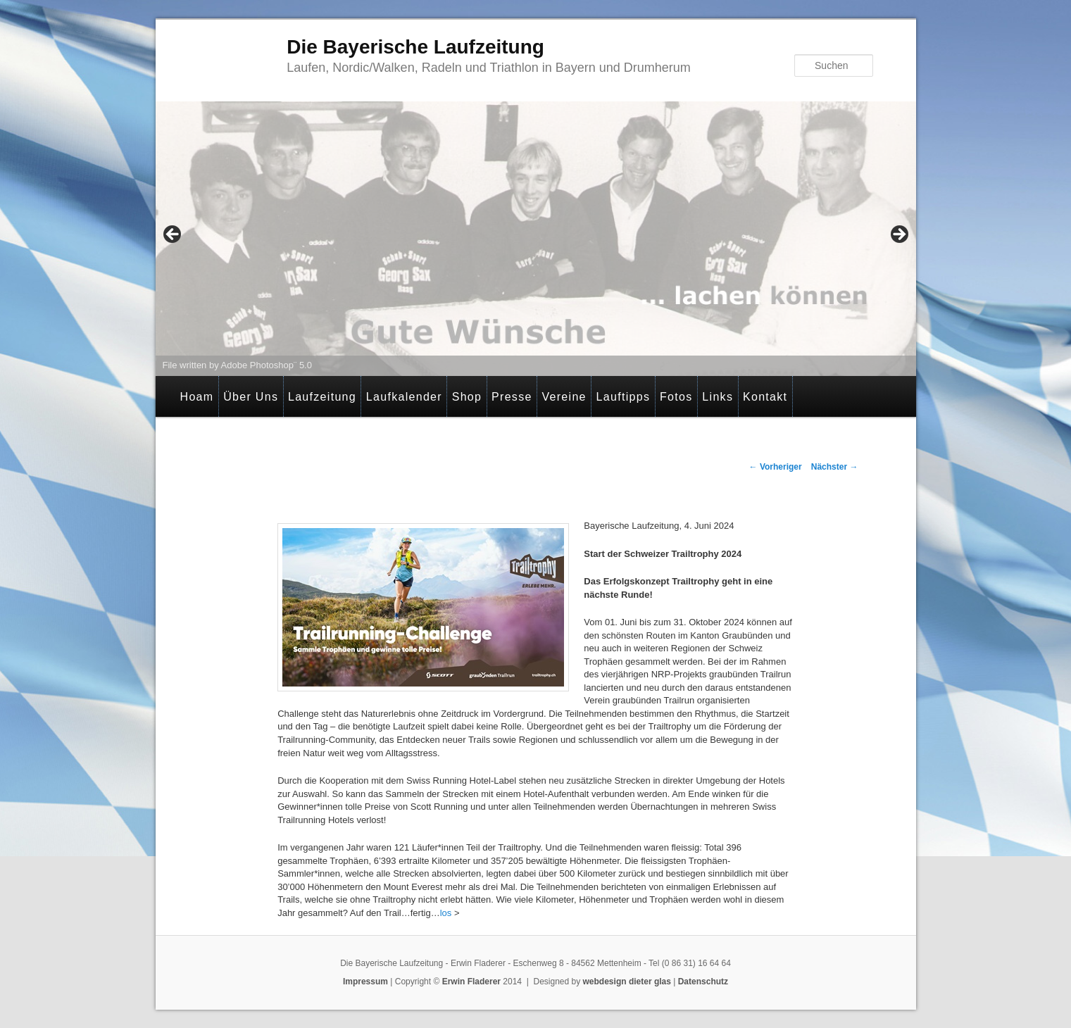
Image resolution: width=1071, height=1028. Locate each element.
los (446, 913)
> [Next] (898, 235)
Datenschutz (703, 981)
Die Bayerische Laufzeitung (415, 47)
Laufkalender (404, 397)
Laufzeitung (322, 397)
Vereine (563, 397)
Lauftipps (623, 397)
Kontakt (765, 397)
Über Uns (250, 397)
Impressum (365, 981)
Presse (511, 397)
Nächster (834, 467)
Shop (467, 397)
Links (717, 397)
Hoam (197, 397)
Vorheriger (775, 467)
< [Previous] (173, 235)
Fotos (676, 397)
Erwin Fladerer (471, 981)
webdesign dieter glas (627, 981)
